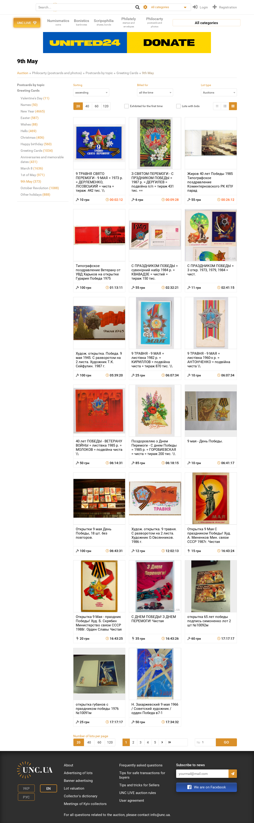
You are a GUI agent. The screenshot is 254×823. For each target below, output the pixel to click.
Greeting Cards (127, 73)
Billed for (142, 85)
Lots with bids (191, 106)
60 (96, 106)
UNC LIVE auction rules (137, 793)
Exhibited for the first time (146, 106)
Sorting (77, 85)
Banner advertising (78, 781)
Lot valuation (74, 788)
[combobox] (91, 92)
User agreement (131, 800)
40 (87, 106)
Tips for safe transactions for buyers (142, 775)
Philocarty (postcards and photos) (57, 73)
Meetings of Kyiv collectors (85, 804)
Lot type (206, 85)
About (68, 765)
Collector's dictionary (80, 796)
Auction (22, 73)
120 (106, 106)
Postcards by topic (99, 73)
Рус (24, 795)
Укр (24, 788)
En (43, 788)
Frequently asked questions (141, 765)
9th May (148, 73)
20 (78, 106)
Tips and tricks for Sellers (139, 785)
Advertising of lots (78, 773)
